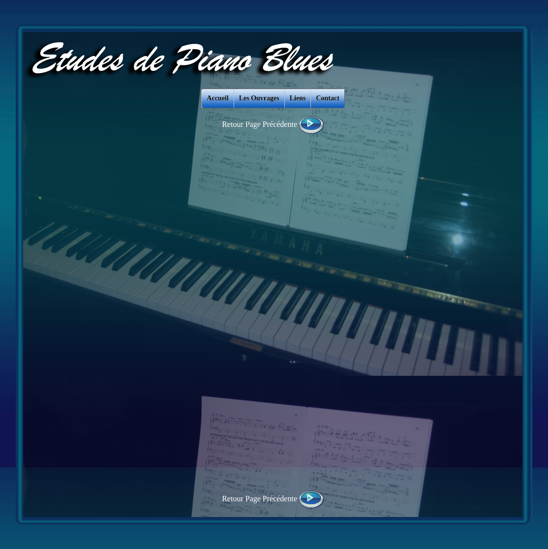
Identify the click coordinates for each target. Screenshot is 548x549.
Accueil (217, 98)
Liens (298, 98)
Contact (327, 98)
